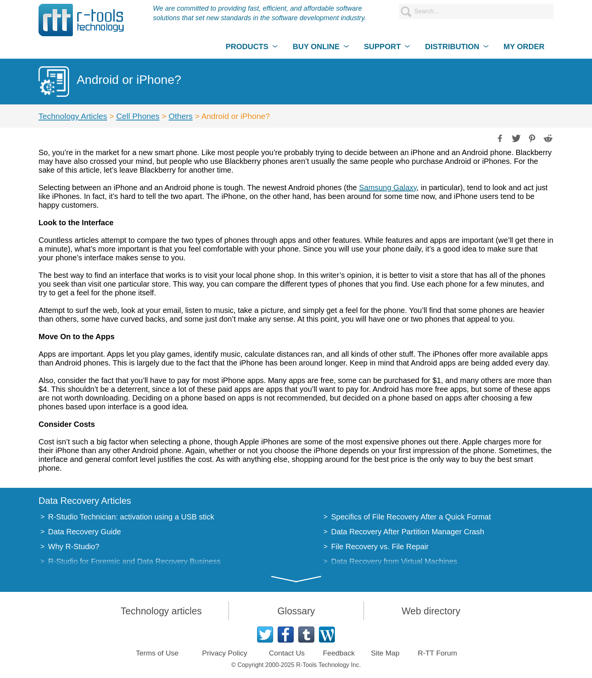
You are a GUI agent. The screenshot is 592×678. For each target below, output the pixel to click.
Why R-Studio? (74, 546)
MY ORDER (524, 46)
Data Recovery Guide (84, 531)
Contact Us (287, 653)
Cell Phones (137, 116)
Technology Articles (73, 116)
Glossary (296, 611)
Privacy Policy (224, 653)
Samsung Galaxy (388, 187)
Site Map (385, 653)
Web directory (431, 611)
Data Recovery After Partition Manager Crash (407, 531)
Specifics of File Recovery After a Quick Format (411, 517)
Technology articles (161, 611)
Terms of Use (157, 653)
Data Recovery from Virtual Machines (394, 561)
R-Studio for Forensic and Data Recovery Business (134, 561)
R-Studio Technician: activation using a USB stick (131, 517)
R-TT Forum (437, 653)
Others (181, 116)
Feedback (338, 653)
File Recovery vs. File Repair (380, 546)
